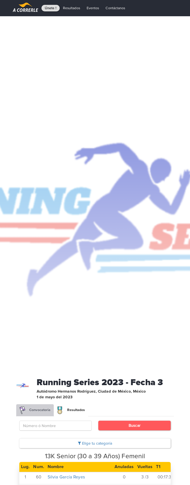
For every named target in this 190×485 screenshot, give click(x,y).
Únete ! (50, 8)
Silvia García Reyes (66, 477)
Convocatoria (35, 410)
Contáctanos (115, 8)
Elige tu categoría (95, 443)
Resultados (71, 8)
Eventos (93, 8)
